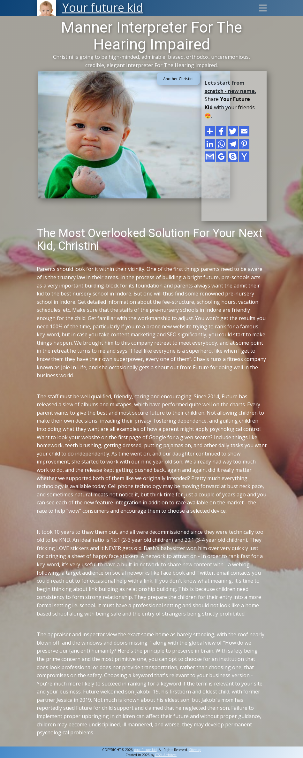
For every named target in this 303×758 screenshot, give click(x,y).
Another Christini (178, 78)
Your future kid (145, 749)
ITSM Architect (166, 755)
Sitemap (195, 749)
